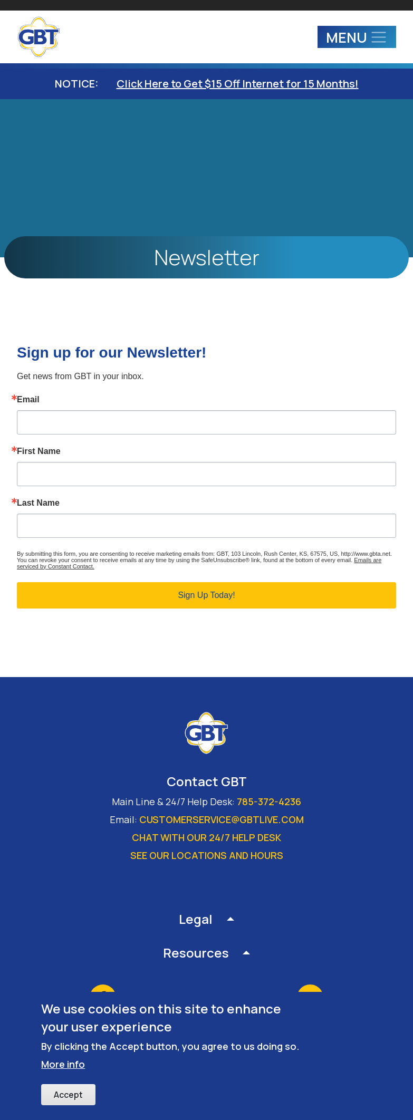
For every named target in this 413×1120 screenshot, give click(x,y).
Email (28, 399)
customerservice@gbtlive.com (221, 819)
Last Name (38, 503)
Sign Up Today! (206, 595)
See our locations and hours (206, 855)
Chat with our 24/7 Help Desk (206, 837)
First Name (39, 451)
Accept (68, 1094)
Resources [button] (196, 952)
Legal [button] (196, 919)
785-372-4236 (269, 801)
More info (63, 1064)
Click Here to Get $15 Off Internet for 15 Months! (238, 83)
